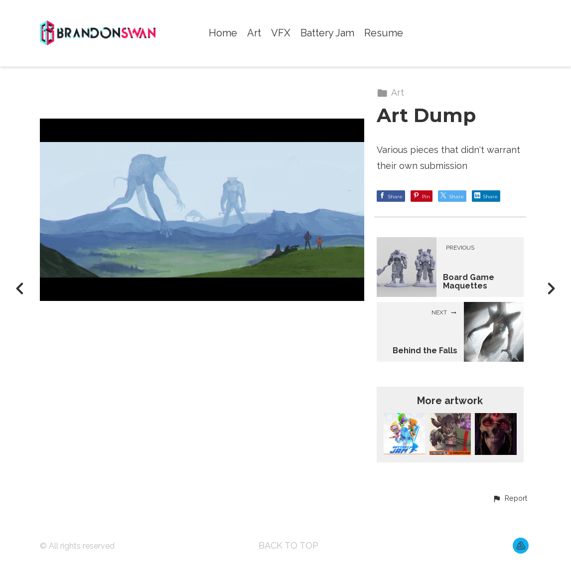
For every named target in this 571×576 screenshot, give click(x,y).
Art (254, 33)
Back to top (288, 545)
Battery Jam (327, 33)
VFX (280, 33)
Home (223, 33)
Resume (383, 33)
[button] (509, 498)
